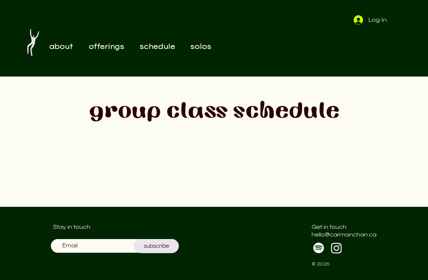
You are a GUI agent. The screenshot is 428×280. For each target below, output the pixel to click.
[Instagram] (336, 248)
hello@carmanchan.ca (344, 234)
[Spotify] (319, 248)
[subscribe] (156, 246)
